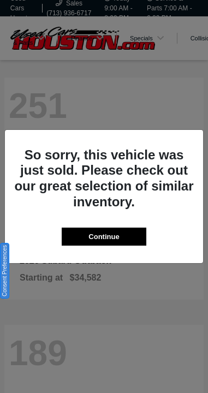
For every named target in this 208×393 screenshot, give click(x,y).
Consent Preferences (5, 270)
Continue (103, 237)
